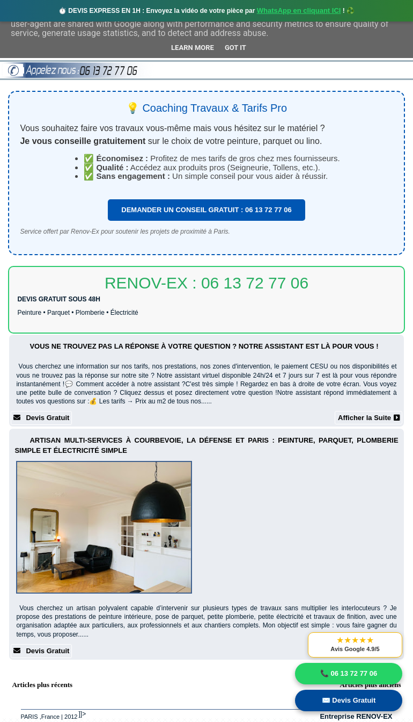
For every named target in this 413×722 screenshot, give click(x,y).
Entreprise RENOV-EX (356, 716)
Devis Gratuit (41, 418)
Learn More (192, 48)
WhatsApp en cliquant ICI (299, 10)
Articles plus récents (42, 685)
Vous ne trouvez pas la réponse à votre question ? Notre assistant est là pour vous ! (204, 346)
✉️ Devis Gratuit (349, 700)
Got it (235, 48)
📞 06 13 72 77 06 (348, 673)
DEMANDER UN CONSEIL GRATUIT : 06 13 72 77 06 (206, 210)
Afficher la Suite (369, 418)
